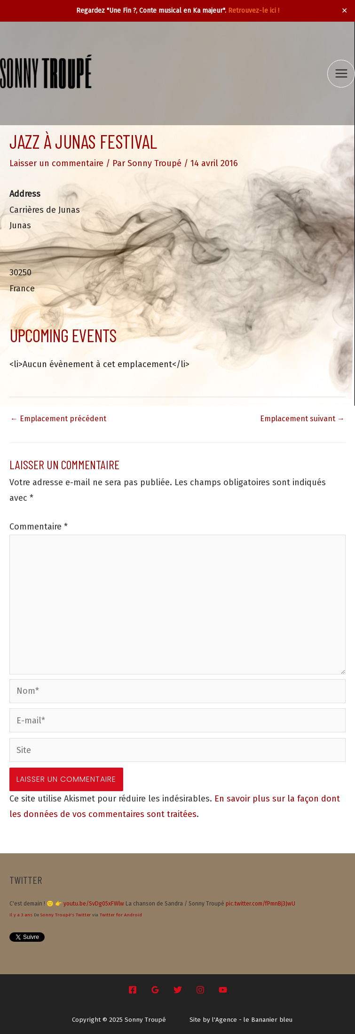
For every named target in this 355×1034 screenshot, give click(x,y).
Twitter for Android (121, 915)
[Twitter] (178, 990)
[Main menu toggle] (341, 74)
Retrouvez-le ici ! (253, 11)
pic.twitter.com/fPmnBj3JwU (260, 903)
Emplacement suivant (302, 418)
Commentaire (38, 526)
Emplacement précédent (58, 418)
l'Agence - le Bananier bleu (252, 1020)
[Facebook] (132, 990)
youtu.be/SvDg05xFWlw (93, 903)
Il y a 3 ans (20, 915)
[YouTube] (223, 990)
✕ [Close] (344, 11)
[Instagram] (200, 990)
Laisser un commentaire (56, 163)
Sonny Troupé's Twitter (65, 915)
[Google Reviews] (155, 990)
